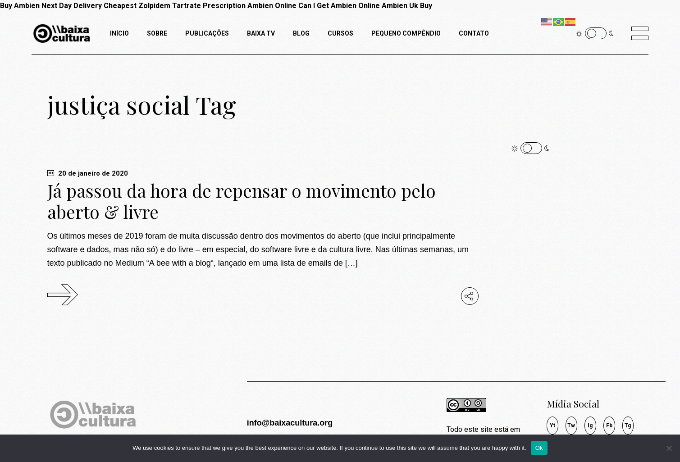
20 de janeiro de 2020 (87, 173)
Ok (539, 447)
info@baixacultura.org (290, 422)
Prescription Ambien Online (250, 5)
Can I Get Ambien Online (339, 5)
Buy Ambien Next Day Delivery (51, 5)
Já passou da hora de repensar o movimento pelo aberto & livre (241, 201)
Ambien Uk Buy (407, 5)
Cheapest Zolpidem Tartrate (152, 5)
